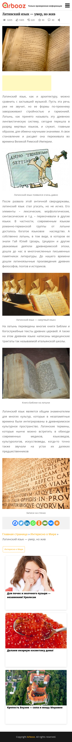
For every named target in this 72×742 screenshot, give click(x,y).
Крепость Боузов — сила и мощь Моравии (31, 707)
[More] (57, 523)
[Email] (45, 523)
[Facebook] (15, 523)
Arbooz (31, 736)
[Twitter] (21, 523)
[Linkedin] (27, 523)
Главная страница (15, 534)
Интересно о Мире (43, 534)
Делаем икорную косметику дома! (27, 650)
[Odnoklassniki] (39, 523)
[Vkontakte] (51, 523)
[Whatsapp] (33, 523)
